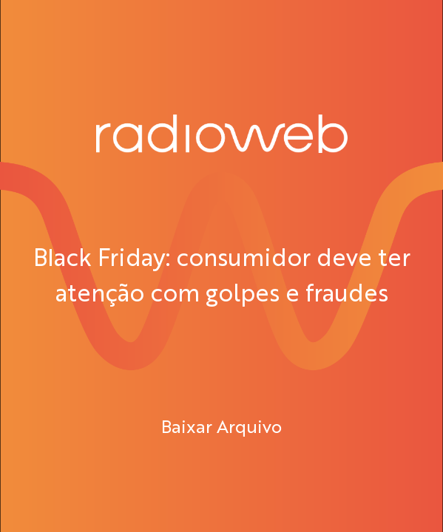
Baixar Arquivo (221, 425)
